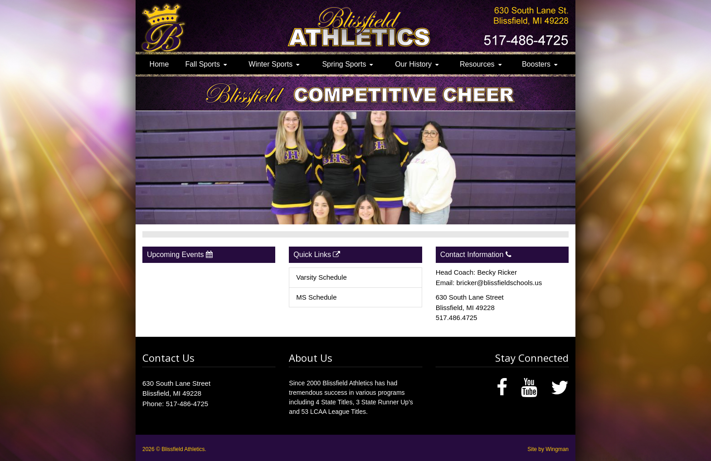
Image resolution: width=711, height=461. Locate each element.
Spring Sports (344, 64)
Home (159, 64)
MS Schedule (316, 297)
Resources (477, 64)
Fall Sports (202, 64)
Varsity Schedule (321, 277)
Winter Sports (270, 64)
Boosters (536, 64)
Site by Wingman (548, 449)
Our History (413, 64)
